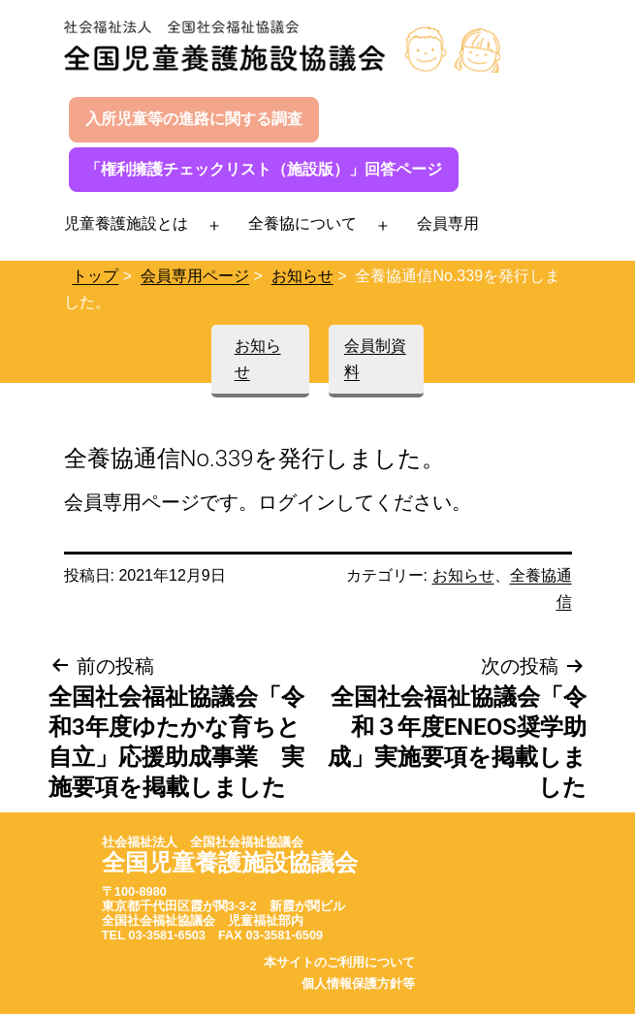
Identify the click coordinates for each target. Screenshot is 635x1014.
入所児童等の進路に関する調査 (193, 119)
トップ (95, 276)
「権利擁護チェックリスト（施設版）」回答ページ (263, 169)
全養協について (302, 223)
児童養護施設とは (126, 223)
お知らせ (302, 276)
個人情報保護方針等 (358, 983)
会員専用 (448, 223)
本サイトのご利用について (339, 962)
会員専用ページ (195, 276)
